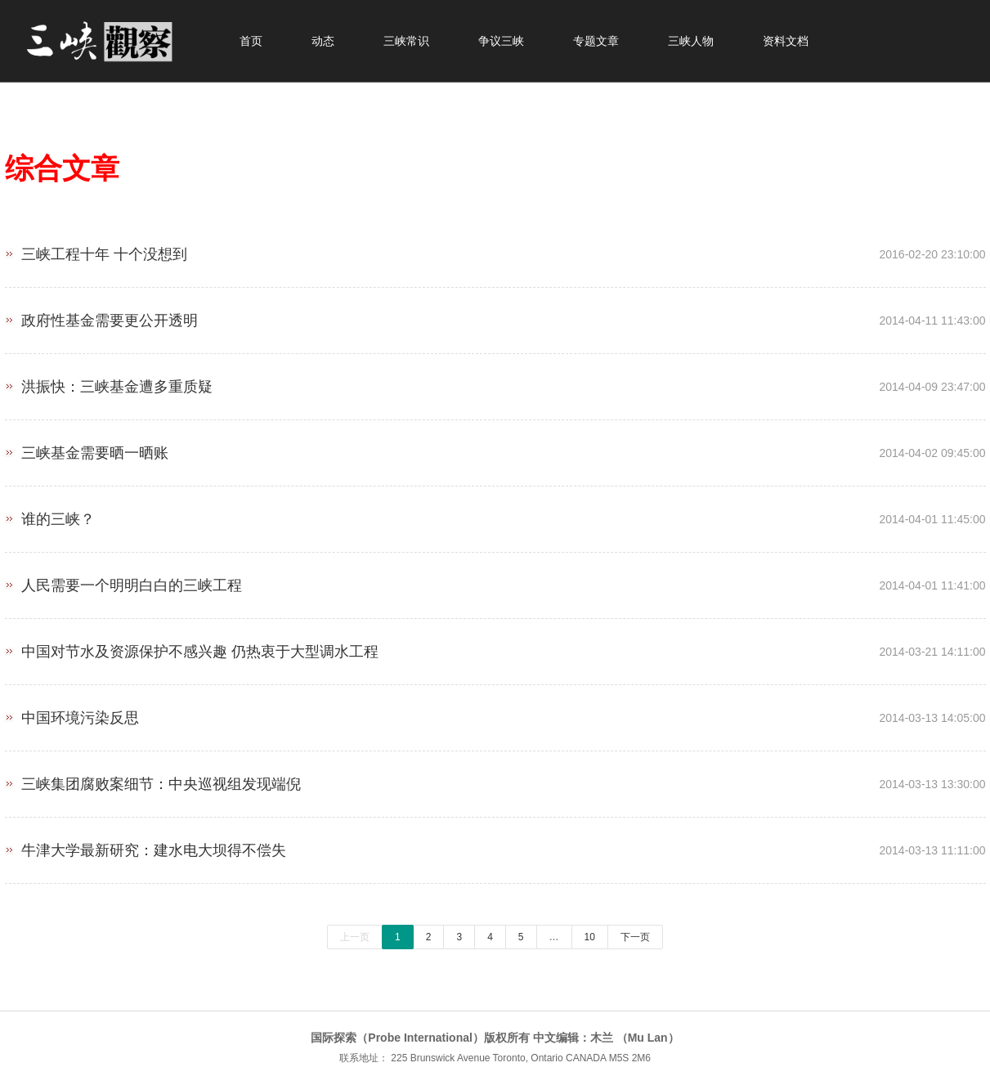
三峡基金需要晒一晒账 (495, 447)
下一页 (635, 937)
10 (590, 937)
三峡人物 (691, 40)
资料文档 (786, 40)
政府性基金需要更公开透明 (495, 314)
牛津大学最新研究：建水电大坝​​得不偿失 (495, 844)
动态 (322, 40)
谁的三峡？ (495, 513)
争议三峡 (501, 40)
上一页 (355, 937)
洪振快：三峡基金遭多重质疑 (495, 380)
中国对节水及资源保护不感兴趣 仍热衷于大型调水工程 (495, 645)
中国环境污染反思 (495, 711)
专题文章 (596, 40)
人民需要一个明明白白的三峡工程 (495, 579)
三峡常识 (406, 40)
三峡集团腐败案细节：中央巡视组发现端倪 (495, 778)
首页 (251, 40)
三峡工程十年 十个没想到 (495, 248)
